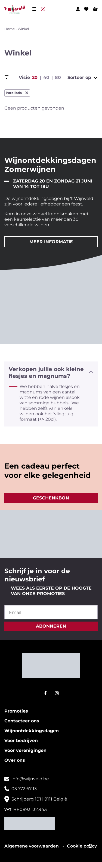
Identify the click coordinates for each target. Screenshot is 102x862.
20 (35, 77)
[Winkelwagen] (95, 9)
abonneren (51, 626)
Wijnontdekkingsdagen (31, 730)
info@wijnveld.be (30, 778)
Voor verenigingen (25, 750)
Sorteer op (82, 77)
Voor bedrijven (21, 740)
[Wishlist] (86, 9)
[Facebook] (45, 693)
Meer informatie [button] (51, 241)
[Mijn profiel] (78, 9)
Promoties (16, 711)
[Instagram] (56, 693)
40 (46, 77)
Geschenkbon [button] (51, 498)
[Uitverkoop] (44, 9)
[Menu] (34, 9)
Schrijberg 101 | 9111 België (39, 799)
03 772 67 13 (24, 788)
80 (58, 77)
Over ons (14, 760)
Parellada (17, 93)
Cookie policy (82, 846)
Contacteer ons (21, 720)
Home (9, 29)
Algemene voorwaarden (32, 846)
